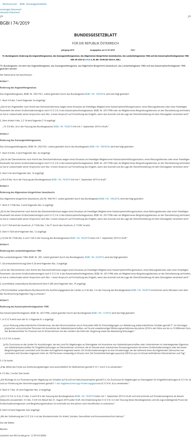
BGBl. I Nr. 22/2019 (94, 257)
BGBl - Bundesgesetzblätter (33, 4)
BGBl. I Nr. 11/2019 (101, 312)
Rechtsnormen (10, 4)
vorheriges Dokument (10, 9)
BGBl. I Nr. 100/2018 (95, 93)
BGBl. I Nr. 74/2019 (63, 126)
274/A (88, 59)
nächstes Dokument (10, 12)
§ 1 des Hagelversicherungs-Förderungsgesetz (75, 383)
